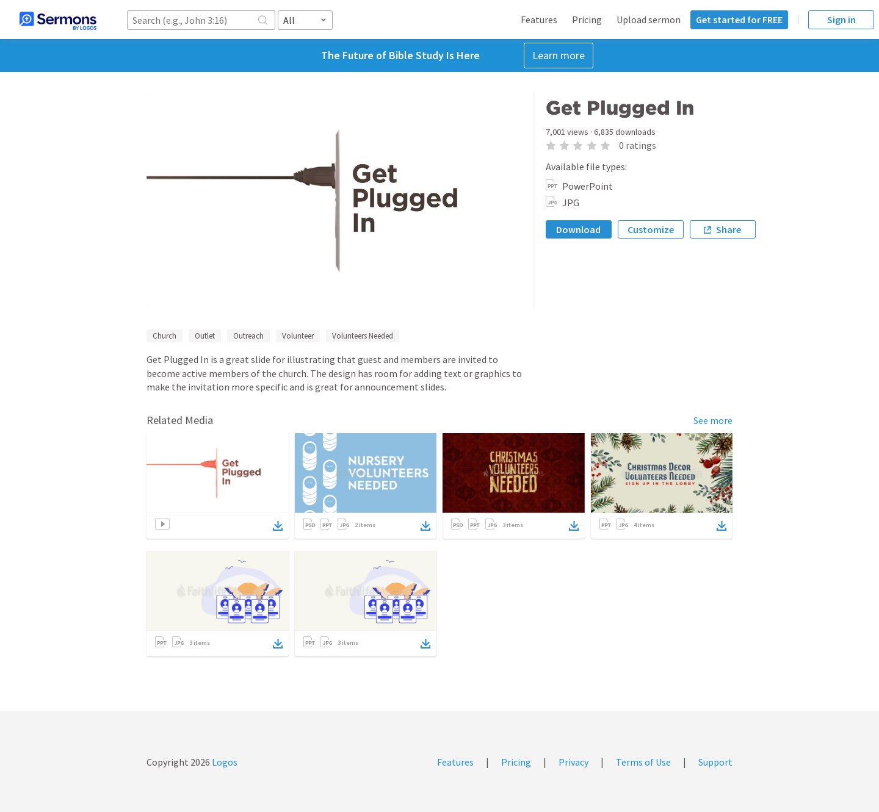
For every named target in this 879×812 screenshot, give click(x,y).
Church (164, 336)
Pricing (587, 19)
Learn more (558, 55)
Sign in (841, 19)
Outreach (248, 336)
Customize (651, 229)
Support (715, 762)
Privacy (573, 762)
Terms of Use (643, 762)
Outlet (205, 336)
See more (713, 420)
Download (578, 229)
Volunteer (298, 336)
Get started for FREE (739, 19)
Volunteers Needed (362, 336)
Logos (223, 762)
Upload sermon (649, 19)
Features (539, 19)
